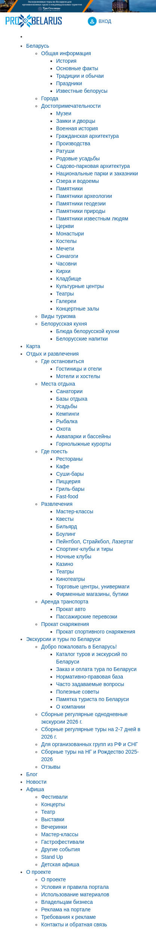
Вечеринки (54, 827)
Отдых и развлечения (52, 354)
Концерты (53, 804)
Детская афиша (60, 864)
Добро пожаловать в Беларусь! (79, 647)
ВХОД (105, 21)
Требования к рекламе (68, 917)
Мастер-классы (59, 834)
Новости (36, 782)
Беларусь (37, 46)
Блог (31, 774)
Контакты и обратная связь (74, 924)
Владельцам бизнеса (67, 902)
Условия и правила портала (75, 887)
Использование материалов (75, 894)
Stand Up (52, 857)
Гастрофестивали (62, 842)
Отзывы (50, 767)
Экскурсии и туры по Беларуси (63, 639)
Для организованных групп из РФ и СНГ (89, 744)
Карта (33, 346)
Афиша (35, 789)
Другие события (60, 849)
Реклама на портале (66, 909)
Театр (48, 812)
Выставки (52, 819)
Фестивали (54, 797)
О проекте (38, 872)
